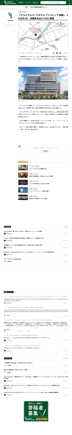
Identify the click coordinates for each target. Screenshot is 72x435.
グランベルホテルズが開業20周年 (37, 169)
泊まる (24, 12)
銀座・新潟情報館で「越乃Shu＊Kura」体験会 (41, 176)
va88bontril (18, 300)
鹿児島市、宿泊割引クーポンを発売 (38, 198)
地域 (20, 12)
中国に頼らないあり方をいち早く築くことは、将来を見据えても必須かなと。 (22, 348)
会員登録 (45, 151)
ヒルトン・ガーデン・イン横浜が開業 (39, 191)
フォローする (10, 24)
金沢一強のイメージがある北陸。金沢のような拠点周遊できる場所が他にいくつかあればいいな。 (27, 337)
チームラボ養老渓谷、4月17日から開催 (39, 183)
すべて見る (65, 226)
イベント (32, 166)
